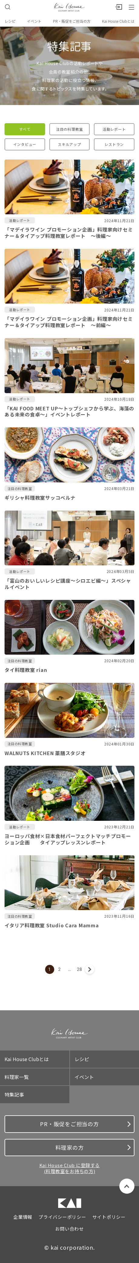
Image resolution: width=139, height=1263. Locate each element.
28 (79, 969)
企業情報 (22, 1217)
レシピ (10, 21)
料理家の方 (93, 1147)
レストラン (114, 144)
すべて (24, 129)
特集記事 (14, 1094)
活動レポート (114, 129)
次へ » (89, 969)
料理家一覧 (17, 1076)
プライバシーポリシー (62, 1217)
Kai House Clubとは (118, 21)
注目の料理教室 (69, 129)
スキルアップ (69, 144)
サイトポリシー (109, 1217)
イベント (34, 21)
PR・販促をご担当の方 (72, 21)
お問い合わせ (69, 1229)
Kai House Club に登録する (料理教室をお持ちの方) (69, 1168)
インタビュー (25, 144)
